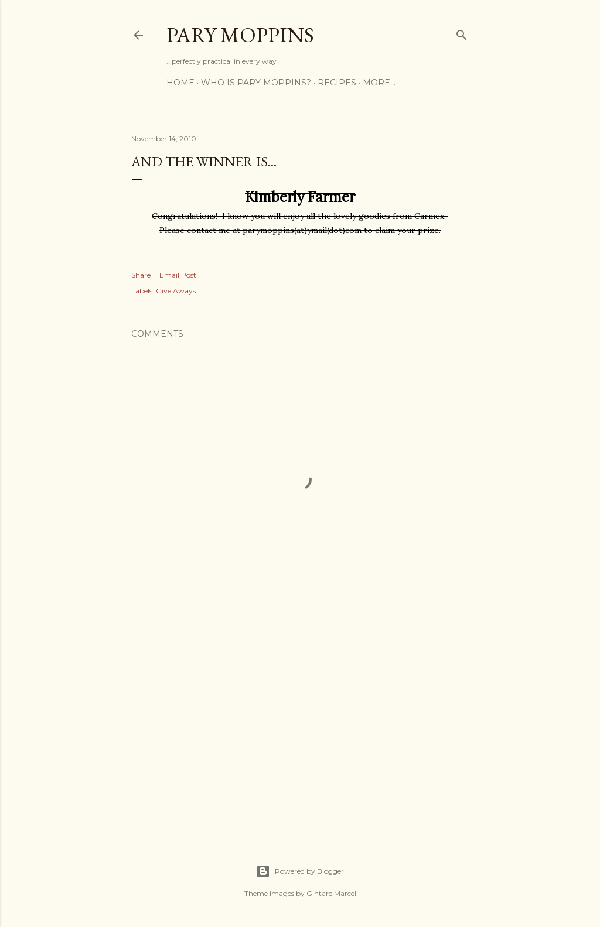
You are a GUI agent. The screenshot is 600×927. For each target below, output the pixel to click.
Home (180, 82)
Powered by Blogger (300, 871)
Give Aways (176, 290)
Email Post (177, 275)
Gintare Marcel (331, 893)
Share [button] (141, 275)
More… (379, 82)
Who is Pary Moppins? (256, 82)
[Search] (462, 32)
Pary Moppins (240, 35)
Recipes (337, 82)
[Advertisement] (300, 724)
